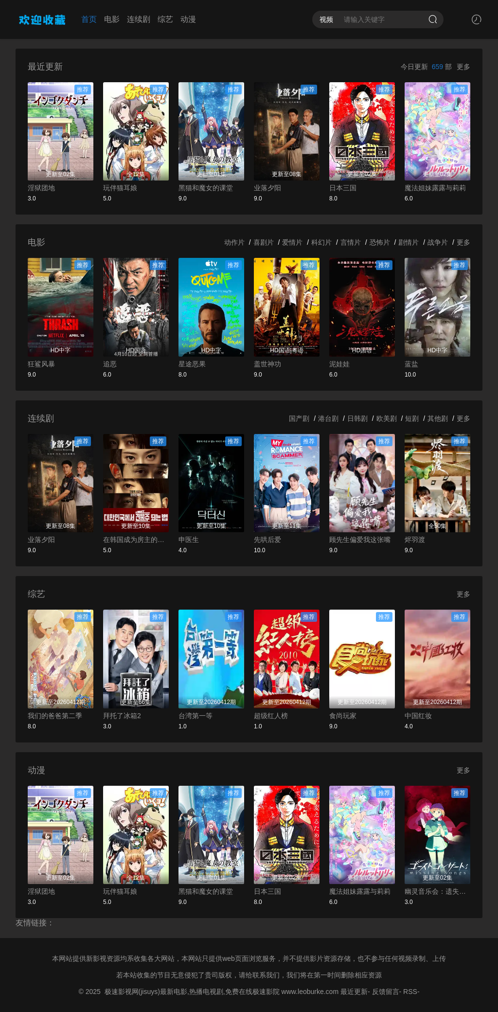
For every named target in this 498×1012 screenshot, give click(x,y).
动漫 (188, 19)
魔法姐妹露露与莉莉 (435, 188)
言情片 (350, 242)
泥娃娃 (339, 364)
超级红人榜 (271, 716)
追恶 (110, 364)
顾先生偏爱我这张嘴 (360, 539)
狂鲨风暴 (41, 364)
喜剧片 (263, 242)
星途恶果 (192, 364)
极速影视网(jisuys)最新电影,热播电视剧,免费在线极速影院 (192, 991)
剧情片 (408, 242)
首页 (89, 19)
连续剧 (138, 19)
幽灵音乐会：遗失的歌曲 (437, 891)
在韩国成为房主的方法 (136, 539)
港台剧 (328, 418)
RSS (410, 991)
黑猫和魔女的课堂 (205, 188)
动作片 (234, 242)
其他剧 (437, 418)
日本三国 (342, 188)
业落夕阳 (267, 188)
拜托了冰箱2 (122, 716)
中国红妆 (418, 716)
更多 (463, 67)
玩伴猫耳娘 (120, 188)
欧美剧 (386, 418)
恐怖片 (380, 242)
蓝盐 (411, 364)
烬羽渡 (415, 539)
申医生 (188, 539)
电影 (112, 19)
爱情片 (292, 242)
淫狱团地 (41, 188)
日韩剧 (357, 418)
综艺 (165, 19)
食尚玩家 (342, 716)
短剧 (412, 418)
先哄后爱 (267, 539)
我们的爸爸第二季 (55, 716)
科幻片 (321, 242)
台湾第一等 (195, 716)
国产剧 (299, 418)
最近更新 (354, 991)
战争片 (437, 242)
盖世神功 (267, 364)
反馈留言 (385, 991)
